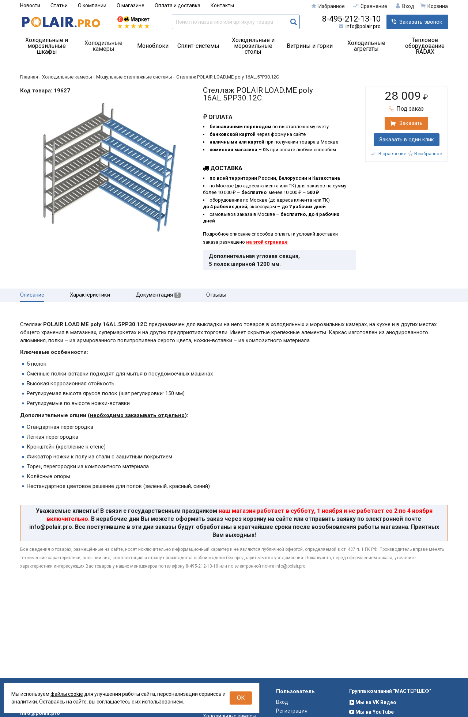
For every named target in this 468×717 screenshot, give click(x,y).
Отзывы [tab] (216, 295)
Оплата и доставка (177, 5)
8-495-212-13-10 (351, 19)
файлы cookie (66, 694)
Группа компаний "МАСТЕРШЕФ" (390, 705)
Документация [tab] (158, 295)
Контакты (222, 5)
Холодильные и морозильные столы (253, 46)
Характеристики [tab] (90, 295)
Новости (30, 5)
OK (241, 697)
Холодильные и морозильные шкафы (46, 46)
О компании (92, 5)
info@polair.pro (363, 26)
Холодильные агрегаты (366, 45)
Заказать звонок (420, 22)
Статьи (59, 5)
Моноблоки (153, 45)
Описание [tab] (32, 295)
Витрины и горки (310, 45)
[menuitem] (49, 46)
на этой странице (267, 242)
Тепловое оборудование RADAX (425, 46)
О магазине (130, 5)
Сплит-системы (198, 45)
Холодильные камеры (103, 45)
